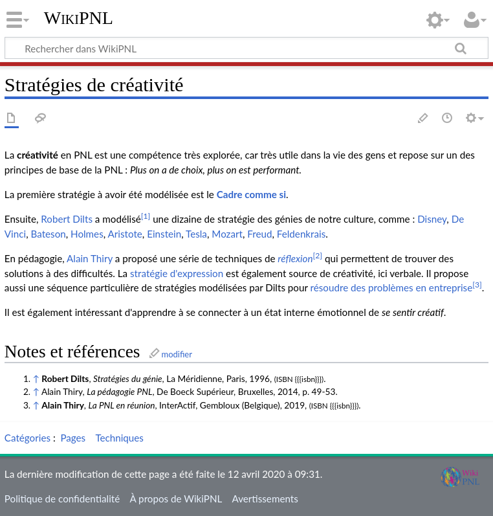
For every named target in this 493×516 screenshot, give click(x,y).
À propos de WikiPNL (175, 498)
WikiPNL (78, 18)
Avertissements (265, 498)
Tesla (196, 234)
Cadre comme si (251, 194)
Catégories (27, 437)
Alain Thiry (90, 258)
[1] (146, 216)
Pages (72, 437)
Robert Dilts (67, 219)
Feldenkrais (301, 234)
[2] (318, 255)
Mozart (227, 234)
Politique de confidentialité (62, 498)
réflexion (295, 258)
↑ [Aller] (36, 378)
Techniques (119, 437)
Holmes (87, 234)
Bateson (47, 234)
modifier (176, 354)
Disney (431, 219)
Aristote (125, 234)
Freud (259, 234)
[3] (477, 284)
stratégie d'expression (176, 273)
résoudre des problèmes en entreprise (392, 287)
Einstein (164, 234)
